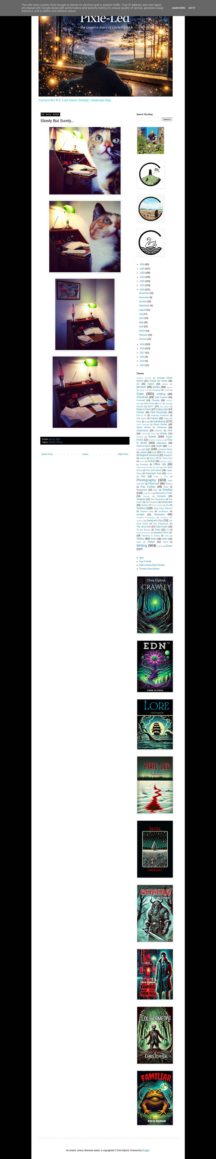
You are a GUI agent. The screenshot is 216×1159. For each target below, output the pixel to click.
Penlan (169, 473)
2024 (142, 273)
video (167, 536)
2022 (142, 281)
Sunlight (140, 514)
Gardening (159, 421)
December (144, 293)
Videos (140, 538)
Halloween (162, 443)
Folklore (154, 418)
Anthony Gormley (144, 378)
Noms (142, 461)
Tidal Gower (162, 526)
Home (85, 454)
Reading (167, 489)
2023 (142, 277)
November (144, 297)
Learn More (178, 8)
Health (159, 446)
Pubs (166, 487)
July (141, 314)
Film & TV (141, 415)
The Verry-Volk (144, 526)
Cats (140, 394)
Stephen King (147, 511)
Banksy (165, 384)
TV (167, 530)
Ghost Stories (160, 424)
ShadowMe (166, 502)
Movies (143, 458)
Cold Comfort (161, 397)
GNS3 (144, 434)
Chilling (161, 394)
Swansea (159, 514)
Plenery (169, 484)
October (143, 301)
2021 (142, 285)
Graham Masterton (156, 440)
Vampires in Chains (151, 536)
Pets (143, 476)
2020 (142, 289)
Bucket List (143, 390)
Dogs (167, 403)
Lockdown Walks (165, 449)
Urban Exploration (144, 533)
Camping (156, 390)
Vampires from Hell (163, 532)
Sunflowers (163, 511)
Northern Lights (166, 461)
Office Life (159, 464)
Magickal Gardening (149, 455)
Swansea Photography (146, 517)
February (143, 335)
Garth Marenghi (143, 425)
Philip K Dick (161, 476)
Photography (146, 480)
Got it (192, 8)
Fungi (147, 422)
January (143, 339)
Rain (155, 490)
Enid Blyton (164, 407)
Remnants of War (163, 493)
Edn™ (151, 406)
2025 (142, 268)
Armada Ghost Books (149, 569)
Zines (169, 545)
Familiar (140, 412)
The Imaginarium (160, 524)
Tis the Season (144, 530)
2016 (142, 357)
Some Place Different (163, 508)
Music (152, 458)
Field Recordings (158, 412)
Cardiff (166, 390)
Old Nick (156, 467)
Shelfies (144, 505)
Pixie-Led (153, 483)
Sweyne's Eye (155, 520)
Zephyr (160, 546)
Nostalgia (144, 464)
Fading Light (162, 409)
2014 (142, 365)
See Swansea (152, 502)
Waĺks (139, 542)
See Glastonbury (158, 499)
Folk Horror (142, 418)
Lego (147, 449)
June (141, 318)
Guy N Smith (145, 561)
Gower (152, 436)
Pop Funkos (148, 486)
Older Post (123, 454)
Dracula (140, 406)
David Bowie (149, 403)
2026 (142, 264)
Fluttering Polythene (160, 415)
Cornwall (141, 400)
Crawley (155, 400)
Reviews (146, 496)
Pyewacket (142, 490)
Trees (157, 529)
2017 (142, 352)
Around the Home (158, 381)
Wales (154, 539)
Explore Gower (144, 409)
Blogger (145, 1150)
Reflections (147, 493)
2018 (142, 348)
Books (156, 387)
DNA (160, 403)
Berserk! (141, 387)
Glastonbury (142, 430)
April (141, 326)
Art (138, 384)
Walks (165, 539)
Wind (165, 542)
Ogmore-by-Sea (143, 467)
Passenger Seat (153, 473)
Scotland (161, 496)
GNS (170, 430)
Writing (59, 442)
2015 (142, 361)
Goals (153, 434)
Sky (167, 505)
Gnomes (158, 430)
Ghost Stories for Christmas (152, 427)
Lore (154, 452)
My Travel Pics (165, 458)
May (141, 322)
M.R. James (167, 452)
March (142, 331)
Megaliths (168, 455)
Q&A (141, 557)
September (144, 305)
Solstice (52, 442)
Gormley (140, 437)
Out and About (153, 470)
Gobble (163, 433)
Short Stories (157, 505)
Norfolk (151, 461)
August (142, 310)
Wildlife (151, 542)
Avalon (151, 384)
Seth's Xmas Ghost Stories (152, 565)
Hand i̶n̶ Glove (144, 446)
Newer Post (47, 454)
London (143, 452)
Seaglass (141, 499)
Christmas (142, 397)
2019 (142, 344)
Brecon (169, 387)
